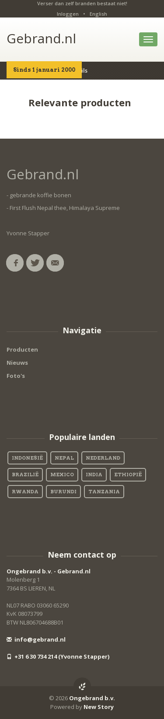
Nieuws (17, 362)
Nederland (103, 458)
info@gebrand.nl (36, 639)
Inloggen (68, 13)
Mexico (62, 474)
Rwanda (25, 492)
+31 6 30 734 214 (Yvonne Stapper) (58, 656)
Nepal (64, 458)
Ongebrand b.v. (92, 698)
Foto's (16, 376)
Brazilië (25, 474)
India (94, 474)
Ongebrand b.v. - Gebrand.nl (49, 571)
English (98, 13)
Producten (22, 349)
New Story (99, 707)
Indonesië (27, 458)
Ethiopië (128, 474)
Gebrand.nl (41, 38)
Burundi (63, 492)
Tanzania (104, 492)
